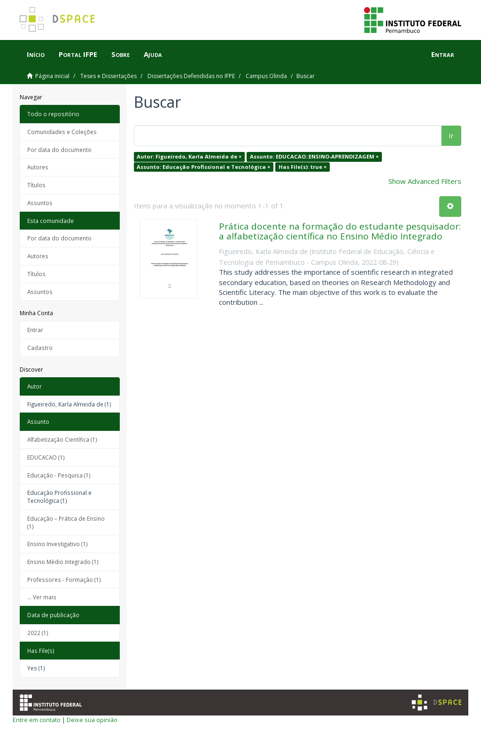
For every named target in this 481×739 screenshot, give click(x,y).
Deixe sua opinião (92, 719)
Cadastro (40, 347)
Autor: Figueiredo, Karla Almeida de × (189, 156)
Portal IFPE (78, 54)
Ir (451, 135)
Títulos (36, 185)
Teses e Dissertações (108, 76)
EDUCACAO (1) (46, 457)
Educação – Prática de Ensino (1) (66, 522)
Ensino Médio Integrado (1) (63, 561)
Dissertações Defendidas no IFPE (191, 76)
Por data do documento (59, 149)
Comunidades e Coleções (62, 131)
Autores (37, 167)
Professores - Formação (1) (64, 579)
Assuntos (40, 203)
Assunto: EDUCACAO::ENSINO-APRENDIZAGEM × (314, 156)
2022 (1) (37, 632)
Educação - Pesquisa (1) (59, 475)
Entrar (35, 330)
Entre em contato (37, 719)
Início (36, 54)
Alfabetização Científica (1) (62, 439)
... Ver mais (41, 597)
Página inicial (52, 76)
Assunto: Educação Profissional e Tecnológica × (203, 166)
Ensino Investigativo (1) (57, 544)
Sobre (120, 54)
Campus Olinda (266, 76)
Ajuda (153, 54)
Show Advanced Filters (424, 181)
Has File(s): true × (302, 166)
